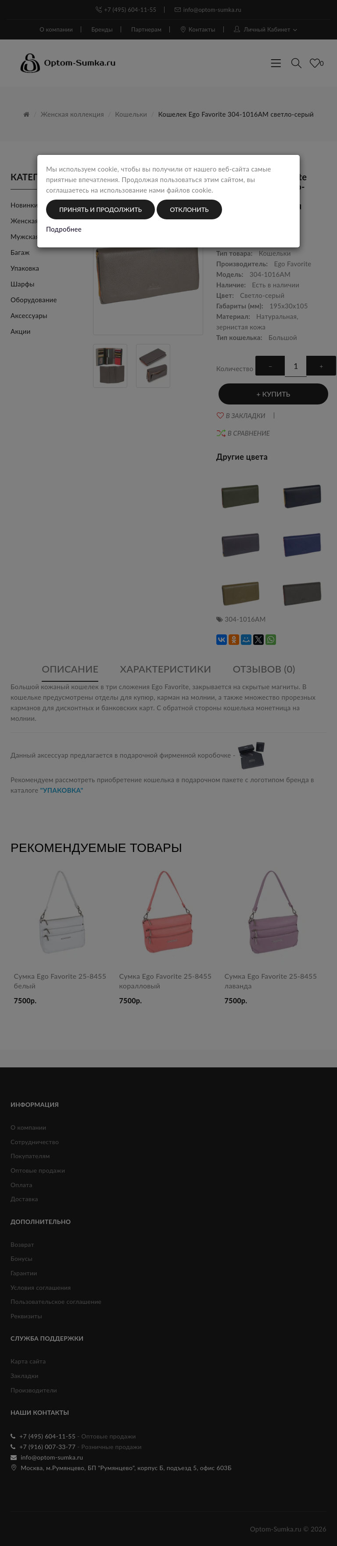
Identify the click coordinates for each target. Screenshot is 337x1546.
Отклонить (189, 209)
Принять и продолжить (100, 209)
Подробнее (64, 229)
